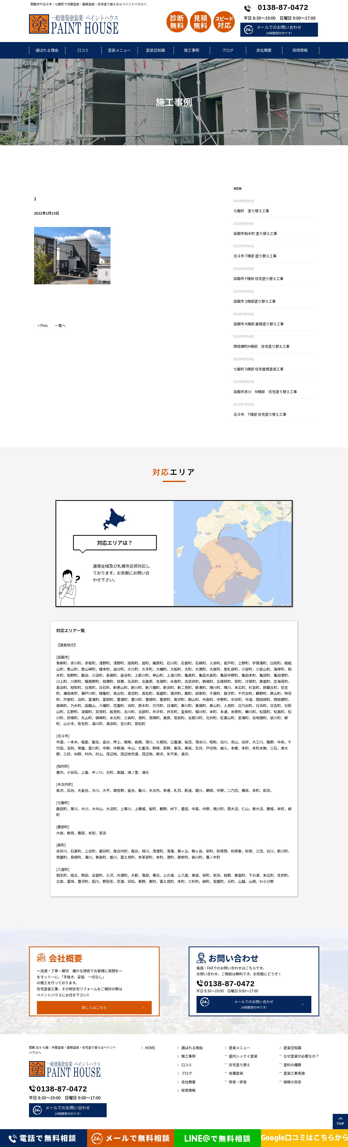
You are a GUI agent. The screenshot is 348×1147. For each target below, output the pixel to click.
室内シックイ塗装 (243, 1056)
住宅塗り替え (239, 1064)
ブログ (227, 50)
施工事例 (191, 50)
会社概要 (263, 50)
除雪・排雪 (238, 1081)
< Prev (43, 325)
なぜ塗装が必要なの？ (301, 1056)
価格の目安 (292, 1081)
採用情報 (300, 50)
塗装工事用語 (294, 1073)
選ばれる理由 (46, 50)
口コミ (83, 50)
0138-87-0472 (283, 7)
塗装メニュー (119, 50)
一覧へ (60, 325)
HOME (150, 1047)
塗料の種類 (292, 1064)
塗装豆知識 (155, 50)
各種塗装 (236, 1073)
